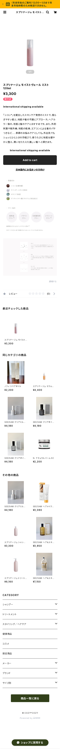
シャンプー (8, 604)
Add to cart (30, 160)
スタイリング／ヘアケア (14, 624)
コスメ (6, 643)
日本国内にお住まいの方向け (30, 169)
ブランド (7, 673)
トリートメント (10, 614)
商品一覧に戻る (30, 698)
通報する (53, 281)
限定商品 (7, 653)
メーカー (7, 663)
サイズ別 (7, 683)
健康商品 (7, 633)
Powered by (30, 718)
